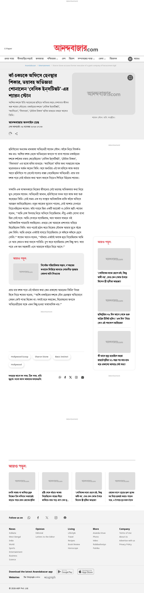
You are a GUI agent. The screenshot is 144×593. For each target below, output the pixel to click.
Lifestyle (72, 533)
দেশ (64, 59)
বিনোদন (113, 59)
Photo (96, 536)
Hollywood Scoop (19, 356)
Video (95, 540)
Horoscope (73, 548)
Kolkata (12, 533)
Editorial (39, 533)
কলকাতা (40, 59)
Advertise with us (127, 540)
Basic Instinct (61, 356)
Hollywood (16, 364)
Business (13, 555)
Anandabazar (30, 65)
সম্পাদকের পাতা (86, 59)
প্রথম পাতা (9, 59)
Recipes (71, 540)
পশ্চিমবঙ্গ (52, 59)
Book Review (74, 544)
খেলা (102, 59)
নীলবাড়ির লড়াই (24, 59)
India (11, 540)
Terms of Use (125, 533)
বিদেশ (71, 59)
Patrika (96, 548)
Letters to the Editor (45, 536)
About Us (123, 536)
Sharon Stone (41, 356)
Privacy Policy (125, 544)
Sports (12, 548)
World (11, 544)
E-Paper (8, 48)
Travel (70, 536)
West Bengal (15, 536)
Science (12, 559)
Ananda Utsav (99, 533)
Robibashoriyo (99, 544)
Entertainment (44, 65)
